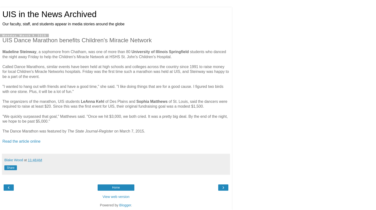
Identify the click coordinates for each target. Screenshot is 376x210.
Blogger (125, 205)
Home (116, 187)
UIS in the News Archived (49, 14)
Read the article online (21, 141)
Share (10, 167)
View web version (116, 197)
